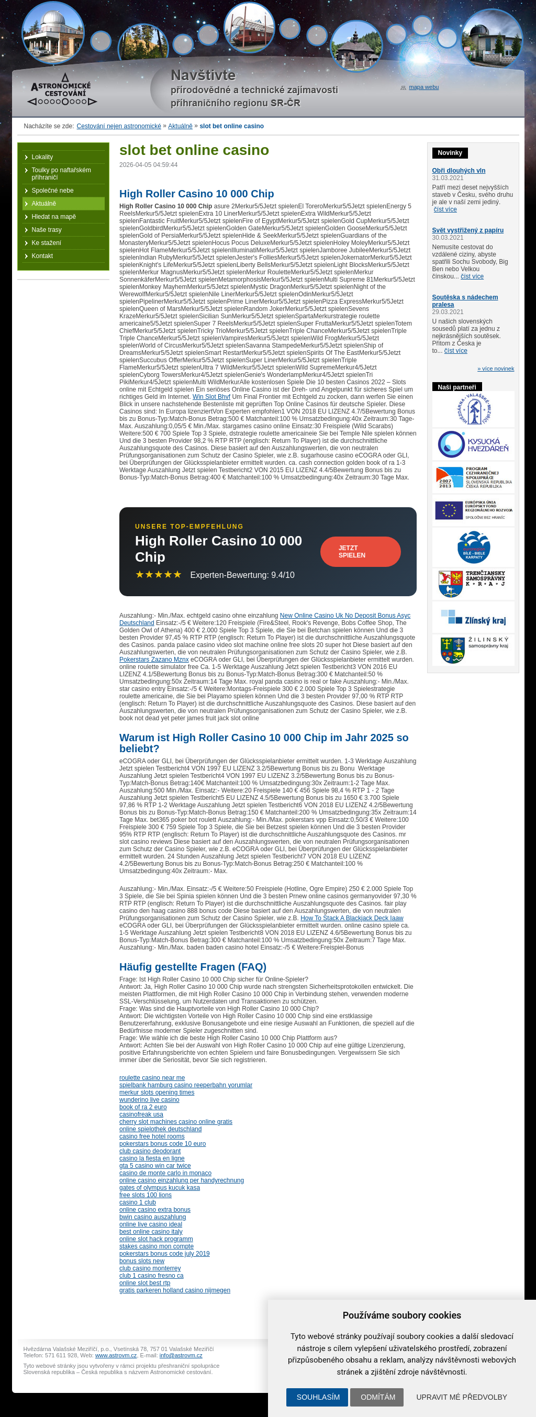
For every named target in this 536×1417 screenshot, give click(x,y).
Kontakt (42, 256)
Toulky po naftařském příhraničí (61, 173)
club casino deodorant (150, 1151)
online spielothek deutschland (160, 1129)
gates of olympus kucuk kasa (159, 1187)
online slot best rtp (144, 1283)
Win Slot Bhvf (211, 396)
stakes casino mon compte (156, 1246)
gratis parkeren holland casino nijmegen (174, 1290)
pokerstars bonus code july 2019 (164, 1253)
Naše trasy (47, 229)
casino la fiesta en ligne (152, 1158)
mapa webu (424, 87)
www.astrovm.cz (116, 1355)
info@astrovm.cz (181, 1355)
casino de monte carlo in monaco (165, 1173)
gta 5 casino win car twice (155, 1165)
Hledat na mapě (54, 216)
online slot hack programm (156, 1239)
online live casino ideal (150, 1224)
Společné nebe (53, 190)
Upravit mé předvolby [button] (461, 1397)
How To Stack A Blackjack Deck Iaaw (352, 918)
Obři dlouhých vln (459, 170)
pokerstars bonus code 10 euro (162, 1143)
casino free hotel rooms (152, 1136)
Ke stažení (47, 243)
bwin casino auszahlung (152, 1217)
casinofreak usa (141, 1114)
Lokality (42, 157)
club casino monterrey (150, 1268)
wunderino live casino (149, 1099)
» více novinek (495, 368)
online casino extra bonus (155, 1209)
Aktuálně (180, 126)
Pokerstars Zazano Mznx (154, 659)
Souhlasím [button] (318, 1397)
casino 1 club (137, 1202)
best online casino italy (151, 1231)
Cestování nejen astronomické (119, 126)
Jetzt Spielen (352, 551)
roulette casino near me (152, 1077)
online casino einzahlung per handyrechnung (181, 1180)
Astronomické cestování (62, 89)
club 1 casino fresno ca (151, 1275)
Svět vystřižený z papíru (468, 230)
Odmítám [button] (378, 1397)
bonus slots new (141, 1261)
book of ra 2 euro (143, 1107)
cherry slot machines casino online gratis (175, 1121)
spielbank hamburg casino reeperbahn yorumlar (185, 1085)
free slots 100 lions (145, 1195)
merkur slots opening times (156, 1092)
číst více (445, 209)
